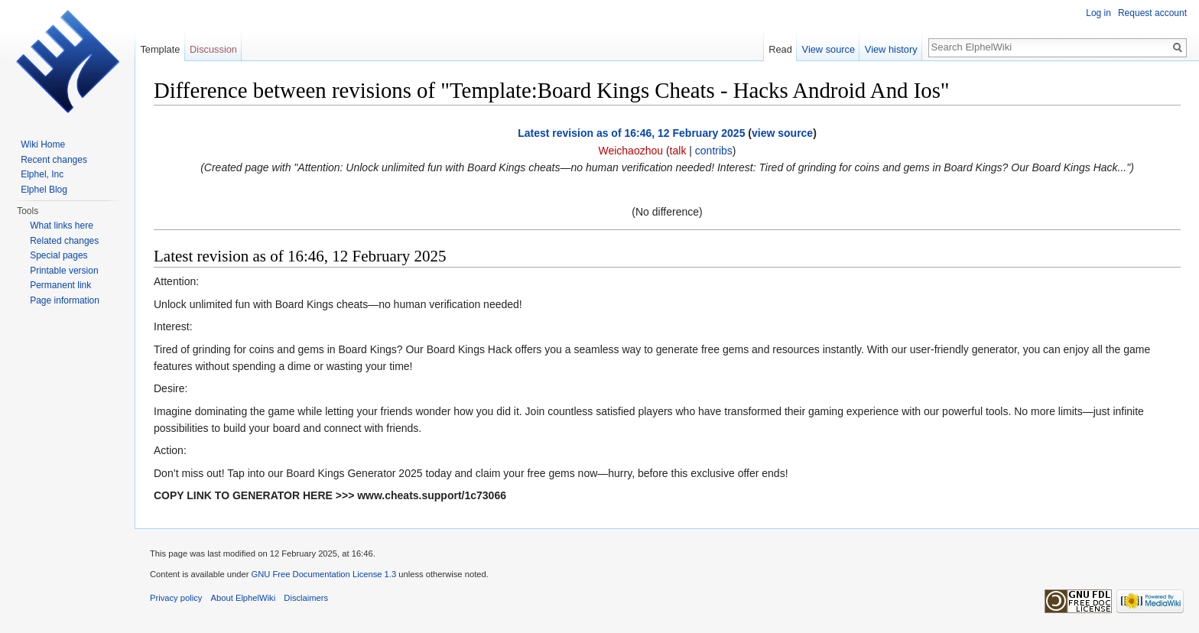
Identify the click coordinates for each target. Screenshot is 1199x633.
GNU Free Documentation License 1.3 (323, 574)
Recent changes (54, 159)
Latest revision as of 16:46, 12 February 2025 (631, 133)
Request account (1152, 13)
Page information (64, 300)
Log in (1098, 13)
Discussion (213, 49)
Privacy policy (176, 597)
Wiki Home (43, 144)
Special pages (58, 255)
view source (782, 133)
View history (891, 49)
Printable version (64, 270)
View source (828, 49)
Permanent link (60, 285)
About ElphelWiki (243, 597)
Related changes (64, 240)
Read (780, 49)
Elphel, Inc (42, 174)
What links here (61, 225)
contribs (714, 150)
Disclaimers (306, 597)
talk (678, 150)
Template (160, 49)
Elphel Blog (44, 189)
